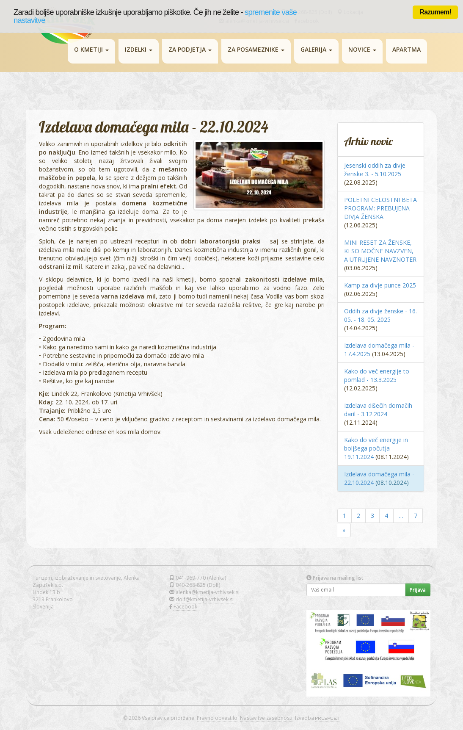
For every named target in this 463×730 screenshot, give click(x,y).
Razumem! (435, 12)
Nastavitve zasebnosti (266, 718)
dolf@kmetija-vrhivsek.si (205, 599)
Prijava (418, 589)
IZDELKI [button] (138, 49)
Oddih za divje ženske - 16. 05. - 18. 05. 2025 (380, 315)
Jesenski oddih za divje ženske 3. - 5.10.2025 (374, 169)
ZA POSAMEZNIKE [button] (256, 49)
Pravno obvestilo (217, 718)
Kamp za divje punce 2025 (380, 285)
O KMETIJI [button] (91, 49)
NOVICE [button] (362, 49)
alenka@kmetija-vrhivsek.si (208, 592)
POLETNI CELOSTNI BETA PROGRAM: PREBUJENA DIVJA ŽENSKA (380, 208)
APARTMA (406, 49)
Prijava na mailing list (335, 577)
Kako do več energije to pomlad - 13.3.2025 (376, 375)
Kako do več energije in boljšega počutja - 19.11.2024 (376, 448)
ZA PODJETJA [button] (190, 49)
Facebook (185, 606)
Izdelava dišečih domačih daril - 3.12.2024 (378, 409)
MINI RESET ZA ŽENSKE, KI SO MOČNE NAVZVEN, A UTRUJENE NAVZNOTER (380, 250)
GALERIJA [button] (316, 49)
